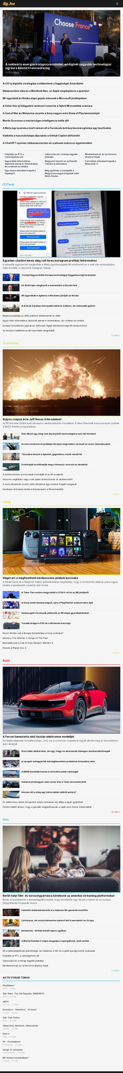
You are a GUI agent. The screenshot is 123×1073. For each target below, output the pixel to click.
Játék (7, 502)
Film (6, 819)
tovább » (116, 335)
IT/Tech (8, 184)
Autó (6, 660)
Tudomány (11, 343)
